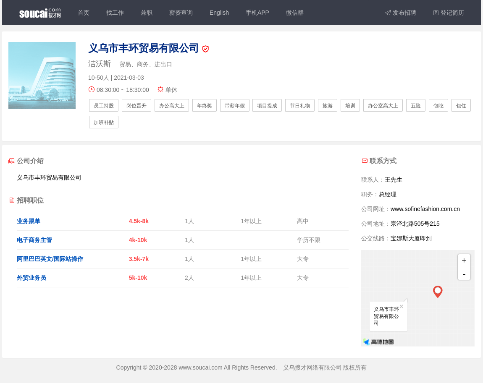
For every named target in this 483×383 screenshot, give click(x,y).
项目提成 (267, 106)
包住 (461, 106)
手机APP (257, 12)
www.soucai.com (200, 367)
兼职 (146, 12)
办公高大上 (171, 106)
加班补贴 (104, 122)
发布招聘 (400, 12)
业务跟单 (28, 221)
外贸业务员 (31, 277)
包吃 (438, 106)
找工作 (115, 12)
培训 (350, 106)
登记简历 (448, 12)
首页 (83, 12)
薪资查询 (181, 12)
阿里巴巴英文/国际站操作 (50, 258)
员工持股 (104, 106)
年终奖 (204, 106)
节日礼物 (300, 106)
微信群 (295, 12)
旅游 (328, 106)
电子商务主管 (34, 240)
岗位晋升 (136, 106)
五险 (416, 106)
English (219, 12)
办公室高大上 (383, 106)
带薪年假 (235, 106)
